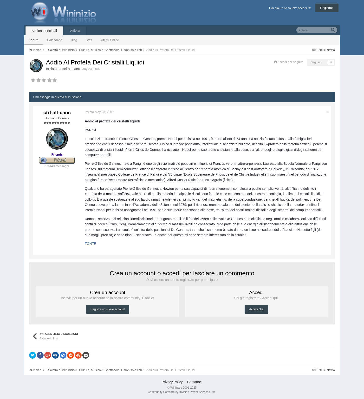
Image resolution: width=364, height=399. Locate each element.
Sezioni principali (44, 31)
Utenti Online (110, 40)
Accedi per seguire (291, 62)
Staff (89, 40)
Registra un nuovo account (108, 309)
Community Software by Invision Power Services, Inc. (182, 392)
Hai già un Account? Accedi (290, 8)
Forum (33, 40)
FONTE (90, 244)
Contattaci (194, 382)
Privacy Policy (172, 382)
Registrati (326, 8)
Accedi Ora (256, 309)
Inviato (99, 112)
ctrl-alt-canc (71, 69)
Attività (75, 31)
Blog (74, 40)
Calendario (54, 40)
